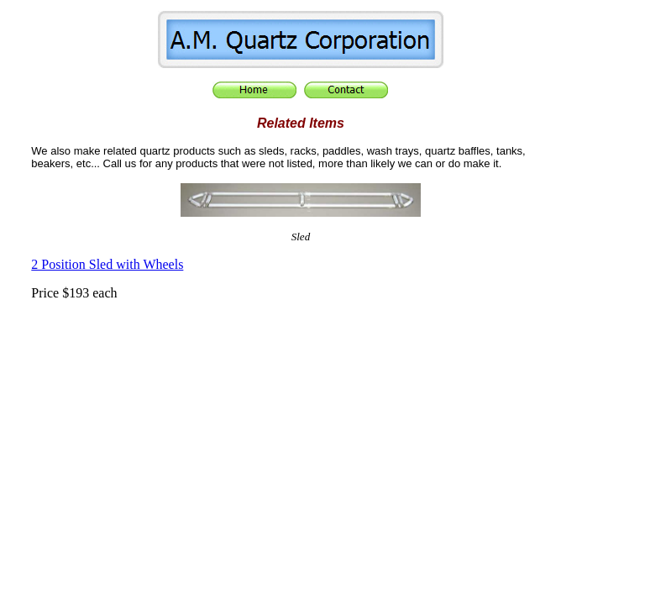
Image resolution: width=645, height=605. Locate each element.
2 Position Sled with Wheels (107, 264)
